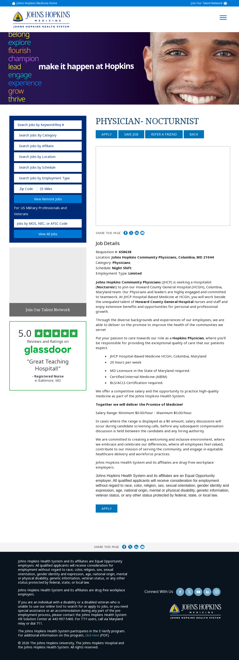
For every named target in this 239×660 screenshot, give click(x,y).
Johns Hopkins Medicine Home (37, 3)
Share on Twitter (131, 233)
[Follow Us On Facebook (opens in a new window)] (180, 592)
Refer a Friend (164, 134)
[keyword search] (47, 125)
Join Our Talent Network (206, 3)
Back (194, 134)
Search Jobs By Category (37, 135)
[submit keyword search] (76, 124)
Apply (107, 134)
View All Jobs (48, 234)
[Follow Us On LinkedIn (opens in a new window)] (207, 592)
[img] (41, 19)
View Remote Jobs (48, 199)
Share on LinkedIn (137, 233)
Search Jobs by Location (37, 156)
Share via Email (142, 233)
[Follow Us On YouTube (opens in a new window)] (198, 592)
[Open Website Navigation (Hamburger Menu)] (225, 12)
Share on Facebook (125, 233)
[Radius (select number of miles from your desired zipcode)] (53, 189)
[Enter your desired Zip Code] (25, 188)
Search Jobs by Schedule (37, 167)
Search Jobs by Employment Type (44, 178)
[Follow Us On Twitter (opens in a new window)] (189, 592)
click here (92, 635)
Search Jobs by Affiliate (36, 146)
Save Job (131, 134)
